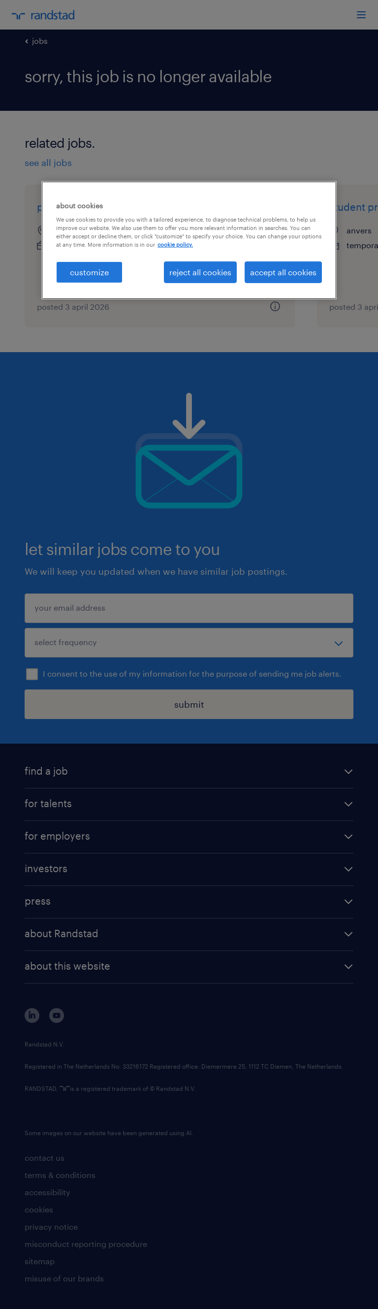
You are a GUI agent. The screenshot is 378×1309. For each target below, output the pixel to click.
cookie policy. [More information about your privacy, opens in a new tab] (175, 244)
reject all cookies (200, 271)
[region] (189, 240)
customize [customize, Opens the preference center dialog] (89, 271)
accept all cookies (283, 271)
